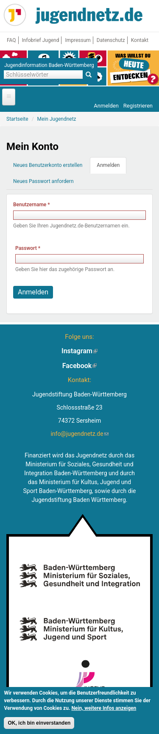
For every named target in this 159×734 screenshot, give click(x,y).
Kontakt (139, 40)
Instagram (79, 351)
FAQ (11, 40)
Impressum (77, 40)
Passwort (27, 248)
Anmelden (106, 105)
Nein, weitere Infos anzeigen (103, 710)
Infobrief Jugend (40, 40)
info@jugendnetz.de (79, 433)
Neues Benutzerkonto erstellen (47, 165)
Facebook (79, 366)
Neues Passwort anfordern (43, 181)
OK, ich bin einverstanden (39, 725)
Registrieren (138, 105)
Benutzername (31, 205)
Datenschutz (111, 40)
